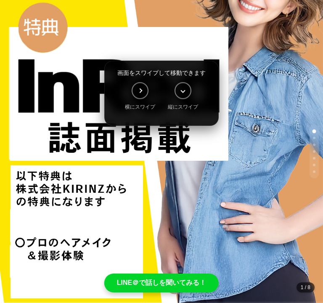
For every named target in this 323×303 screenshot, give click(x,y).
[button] (314, 131)
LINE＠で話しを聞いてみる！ (161, 282)
